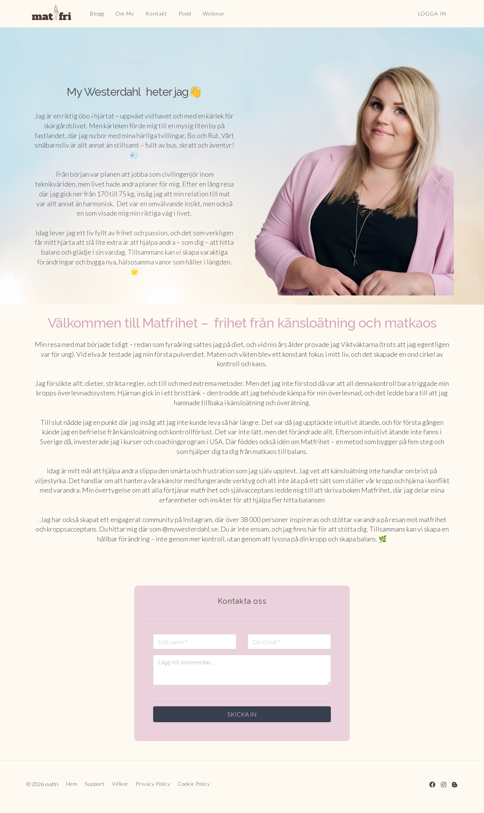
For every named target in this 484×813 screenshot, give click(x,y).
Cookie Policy (194, 784)
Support (95, 784)
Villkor (120, 784)
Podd (181, 13)
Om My (121, 13)
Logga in (432, 13)
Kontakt (152, 13)
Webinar (210, 13)
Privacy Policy (153, 784)
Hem (72, 784)
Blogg (93, 13)
